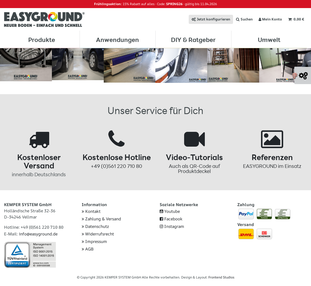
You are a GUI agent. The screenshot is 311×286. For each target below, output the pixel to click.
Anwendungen (117, 40)
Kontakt (91, 213)
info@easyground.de (38, 235)
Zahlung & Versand (101, 220)
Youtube (170, 213)
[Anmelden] (270, 19)
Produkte (41, 40)
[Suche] (244, 19)
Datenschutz (95, 228)
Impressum (94, 243)
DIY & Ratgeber (193, 40)
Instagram (172, 228)
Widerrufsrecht (98, 235)
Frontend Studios (221, 279)
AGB (88, 250)
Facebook (171, 220)
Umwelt (269, 40)
